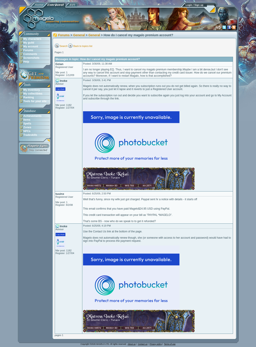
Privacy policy (156, 344)
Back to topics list (82, 46)
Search (64, 46)
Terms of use (170, 344)
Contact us (142, 344)
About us (132, 344)
